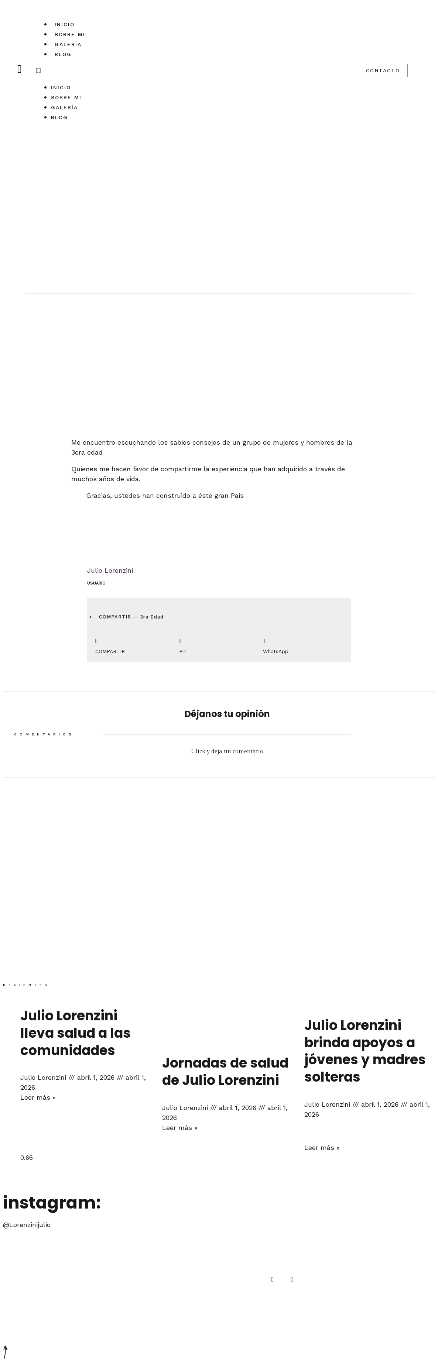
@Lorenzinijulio (27, 1224)
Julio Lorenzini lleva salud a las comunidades (75, 1033)
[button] (62, 70)
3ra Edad (152, 617)
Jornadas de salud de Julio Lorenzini (225, 1072)
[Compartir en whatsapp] (303, 644)
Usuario (96, 583)
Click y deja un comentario (227, 751)
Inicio (65, 24)
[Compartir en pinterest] (219, 644)
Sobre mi (70, 34)
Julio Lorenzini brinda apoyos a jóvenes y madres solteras (365, 1051)
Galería (68, 44)
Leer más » (38, 1097)
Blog (63, 54)
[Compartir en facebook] (135, 644)
